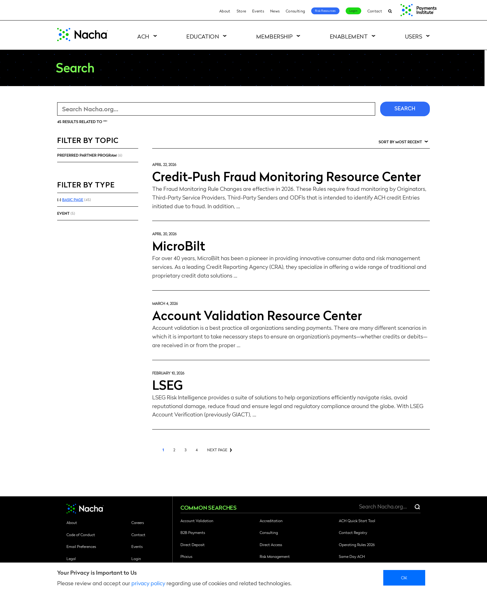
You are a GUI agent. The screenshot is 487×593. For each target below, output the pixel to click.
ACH (143, 36)
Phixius (186, 556)
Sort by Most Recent (400, 141)
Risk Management (275, 556)
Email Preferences (81, 546)
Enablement (349, 36)
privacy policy (148, 582)
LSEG (167, 384)
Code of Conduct (80, 534)
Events (258, 10)
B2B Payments (192, 532)
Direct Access (271, 544)
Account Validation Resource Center (257, 314)
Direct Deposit (192, 544)
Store (241, 10)
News (275, 10)
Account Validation (196, 520)
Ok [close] (404, 577)
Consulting (295, 10)
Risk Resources (325, 10)
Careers (137, 522)
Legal (71, 558)
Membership (274, 36)
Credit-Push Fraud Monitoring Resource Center (286, 176)
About (224, 10)
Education (202, 36)
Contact (374, 10)
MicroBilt (178, 245)
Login (353, 10)
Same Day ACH (352, 556)
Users (413, 36)
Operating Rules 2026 (357, 544)
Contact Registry (353, 532)
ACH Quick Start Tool (357, 520)
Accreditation (271, 520)
